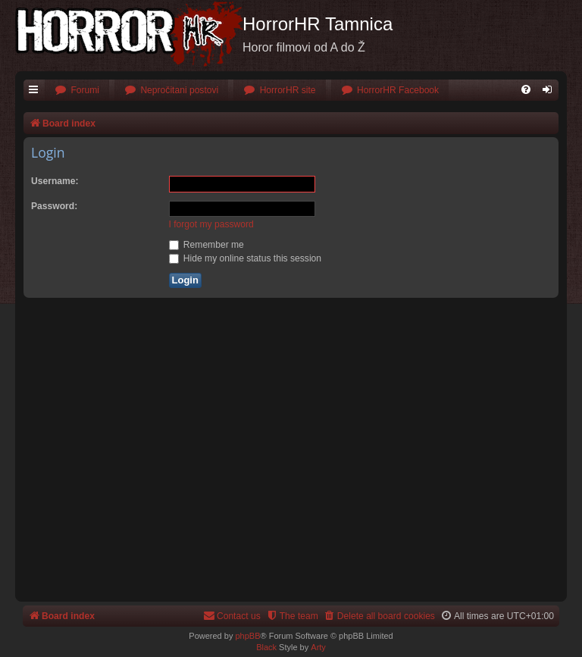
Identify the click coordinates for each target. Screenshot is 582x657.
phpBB (247, 635)
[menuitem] (77, 90)
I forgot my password (211, 224)
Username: (55, 181)
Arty (318, 647)
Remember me (206, 244)
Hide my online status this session (245, 258)
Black (266, 647)
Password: (54, 206)
